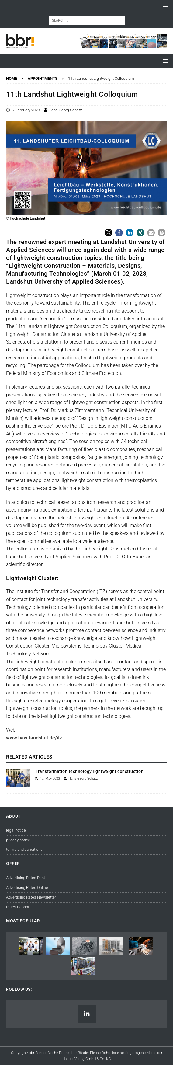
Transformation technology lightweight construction (89, 771)
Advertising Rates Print (25, 877)
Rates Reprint (17, 907)
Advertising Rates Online (27, 887)
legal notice (16, 830)
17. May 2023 (50, 778)
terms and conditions (24, 849)
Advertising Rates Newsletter (31, 897)
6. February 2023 (26, 110)
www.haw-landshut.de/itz (34, 738)
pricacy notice (18, 840)
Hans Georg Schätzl (66, 110)
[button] (164, 6)
